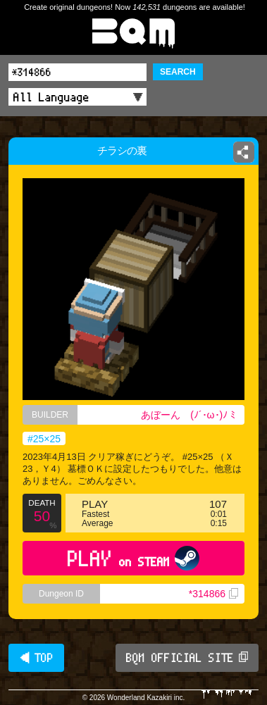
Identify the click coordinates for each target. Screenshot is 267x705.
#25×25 (44, 438)
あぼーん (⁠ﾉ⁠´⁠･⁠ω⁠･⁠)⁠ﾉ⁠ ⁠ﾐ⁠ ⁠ (189, 414)
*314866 (213, 593)
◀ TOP (36, 658)
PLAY (133, 558)
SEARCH (178, 72)
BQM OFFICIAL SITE (187, 658)
